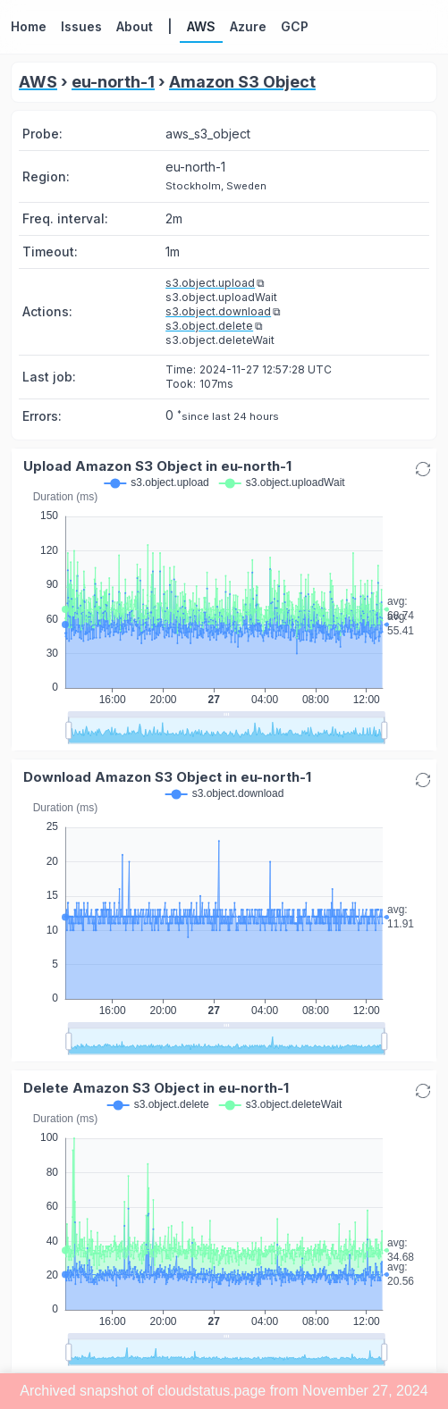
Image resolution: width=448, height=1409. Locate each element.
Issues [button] (81, 26)
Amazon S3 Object (242, 81)
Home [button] (28, 26)
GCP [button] (295, 26)
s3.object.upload (210, 282)
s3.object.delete (209, 325)
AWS (38, 81)
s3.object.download (218, 311)
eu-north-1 (113, 81)
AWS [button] (201, 26)
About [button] (134, 26)
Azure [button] (248, 26)
